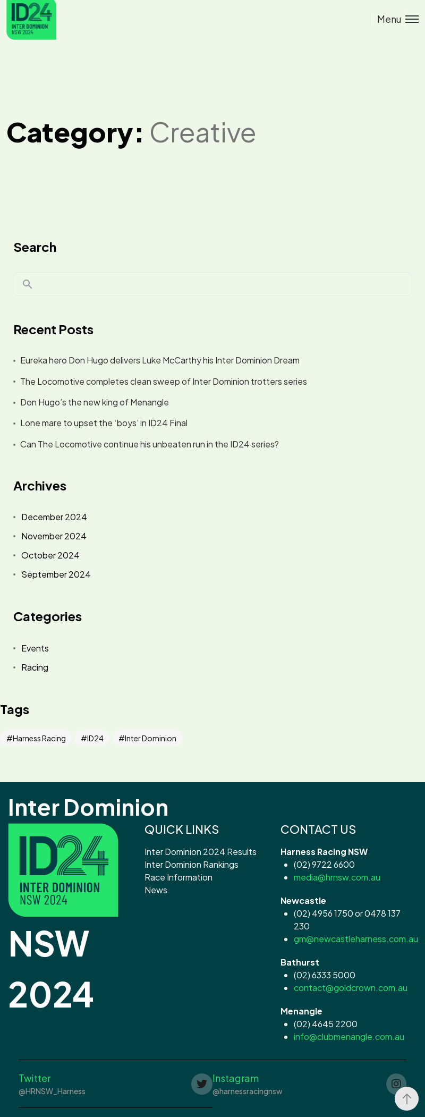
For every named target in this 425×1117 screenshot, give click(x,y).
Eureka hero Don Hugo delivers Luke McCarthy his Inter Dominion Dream (160, 360)
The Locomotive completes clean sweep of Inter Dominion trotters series (163, 381)
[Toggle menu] (394, 19)
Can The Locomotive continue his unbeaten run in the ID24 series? (149, 444)
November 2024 (54, 535)
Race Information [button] (178, 877)
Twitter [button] (34, 1078)
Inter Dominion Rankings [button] (191, 864)
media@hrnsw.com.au (337, 877)
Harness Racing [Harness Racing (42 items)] (39, 738)
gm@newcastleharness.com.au (356, 938)
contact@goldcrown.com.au (350, 987)
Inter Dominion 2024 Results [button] (200, 851)
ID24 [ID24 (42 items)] (95, 738)
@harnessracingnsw (247, 1091)
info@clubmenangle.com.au (349, 1036)
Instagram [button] (235, 1078)
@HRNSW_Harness (52, 1091)
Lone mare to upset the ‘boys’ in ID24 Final (104, 422)
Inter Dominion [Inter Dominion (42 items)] (150, 738)
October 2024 (50, 555)
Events (35, 648)
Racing (34, 667)
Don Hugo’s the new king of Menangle (94, 402)
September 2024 (56, 574)
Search (34, 247)
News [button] (155, 889)
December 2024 (54, 516)
